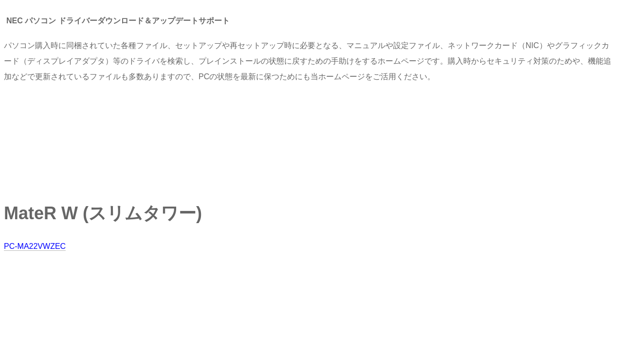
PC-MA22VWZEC (35, 246)
